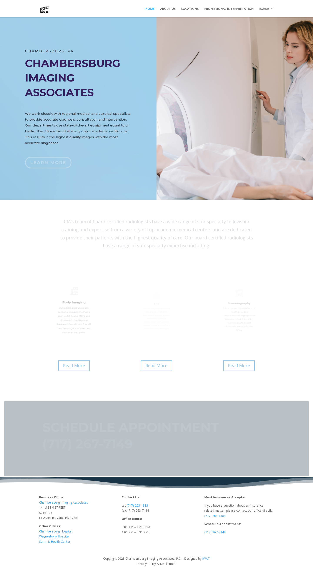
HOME (150, 9)
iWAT (205, 558)
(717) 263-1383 (137, 505)
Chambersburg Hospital (55, 531)
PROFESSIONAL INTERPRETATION (229, 9)
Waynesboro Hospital (54, 536)
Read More (74, 365)
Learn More (48, 162)
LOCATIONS (190, 9)
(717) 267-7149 (215, 532)
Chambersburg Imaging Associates (63, 502)
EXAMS (264, 9)
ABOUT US (168, 9)
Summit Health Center (54, 541)
